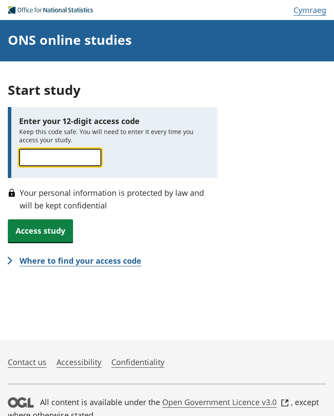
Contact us (27, 362)
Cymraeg (310, 10)
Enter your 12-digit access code (79, 121)
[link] (74, 261)
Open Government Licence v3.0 (225, 402)
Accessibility (79, 362)
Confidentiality (137, 362)
